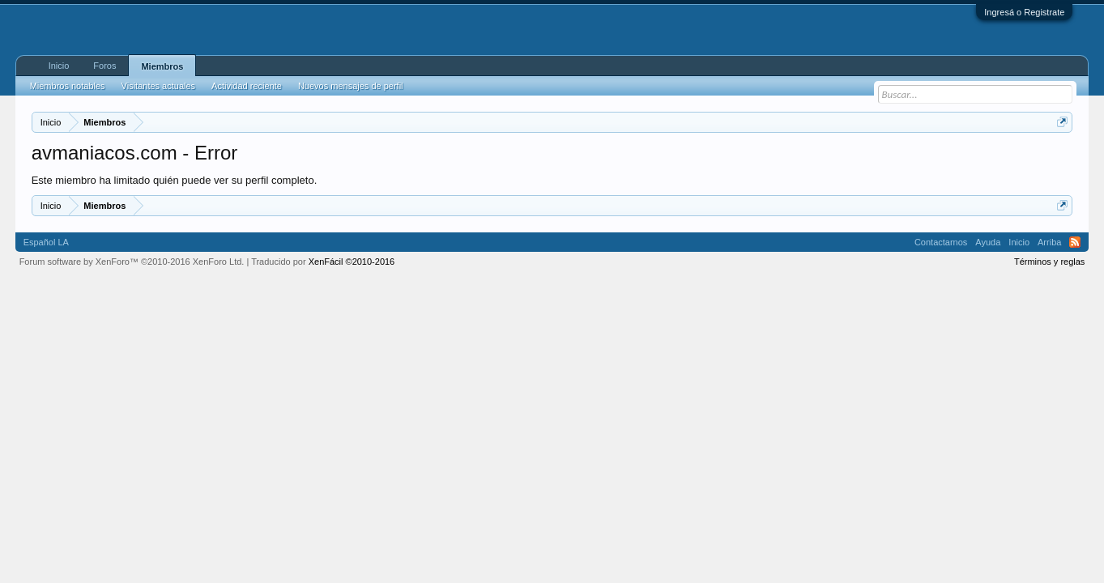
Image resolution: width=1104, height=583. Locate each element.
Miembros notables (67, 86)
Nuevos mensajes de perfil (350, 86)
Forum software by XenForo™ (132, 261)
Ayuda (987, 242)
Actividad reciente (246, 86)
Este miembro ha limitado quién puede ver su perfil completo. (175, 180)
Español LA (46, 242)
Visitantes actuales (158, 86)
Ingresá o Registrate (1024, 12)
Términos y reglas (1049, 261)
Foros (104, 65)
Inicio (59, 65)
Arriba (1049, 242)
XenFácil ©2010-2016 (352, 261)
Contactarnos (940, 242)
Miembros (162, 66)
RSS (1075, 242)
